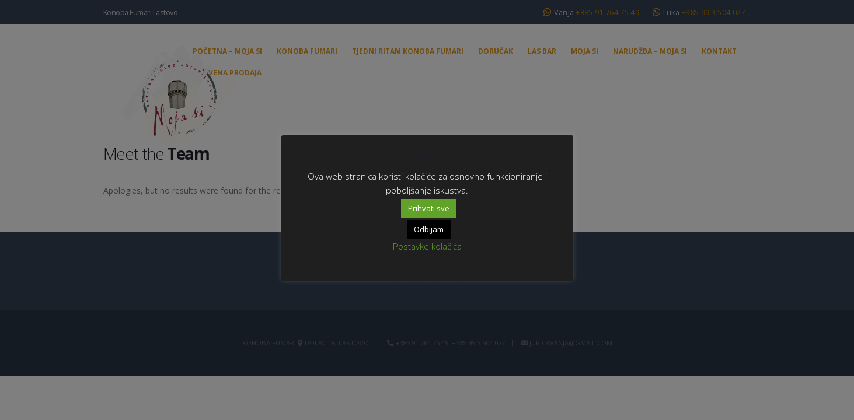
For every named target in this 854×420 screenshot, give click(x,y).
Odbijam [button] (429, 229)
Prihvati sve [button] (428, 208)
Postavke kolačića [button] (427, 246)
